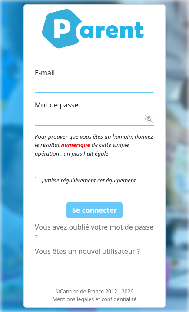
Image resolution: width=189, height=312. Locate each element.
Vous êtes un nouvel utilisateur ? (87, 251)
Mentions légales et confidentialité (95, 299)
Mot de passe (56, 105)
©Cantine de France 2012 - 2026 (94, 291)
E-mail (45, 73)
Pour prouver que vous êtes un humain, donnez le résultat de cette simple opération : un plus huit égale (94, 145)
